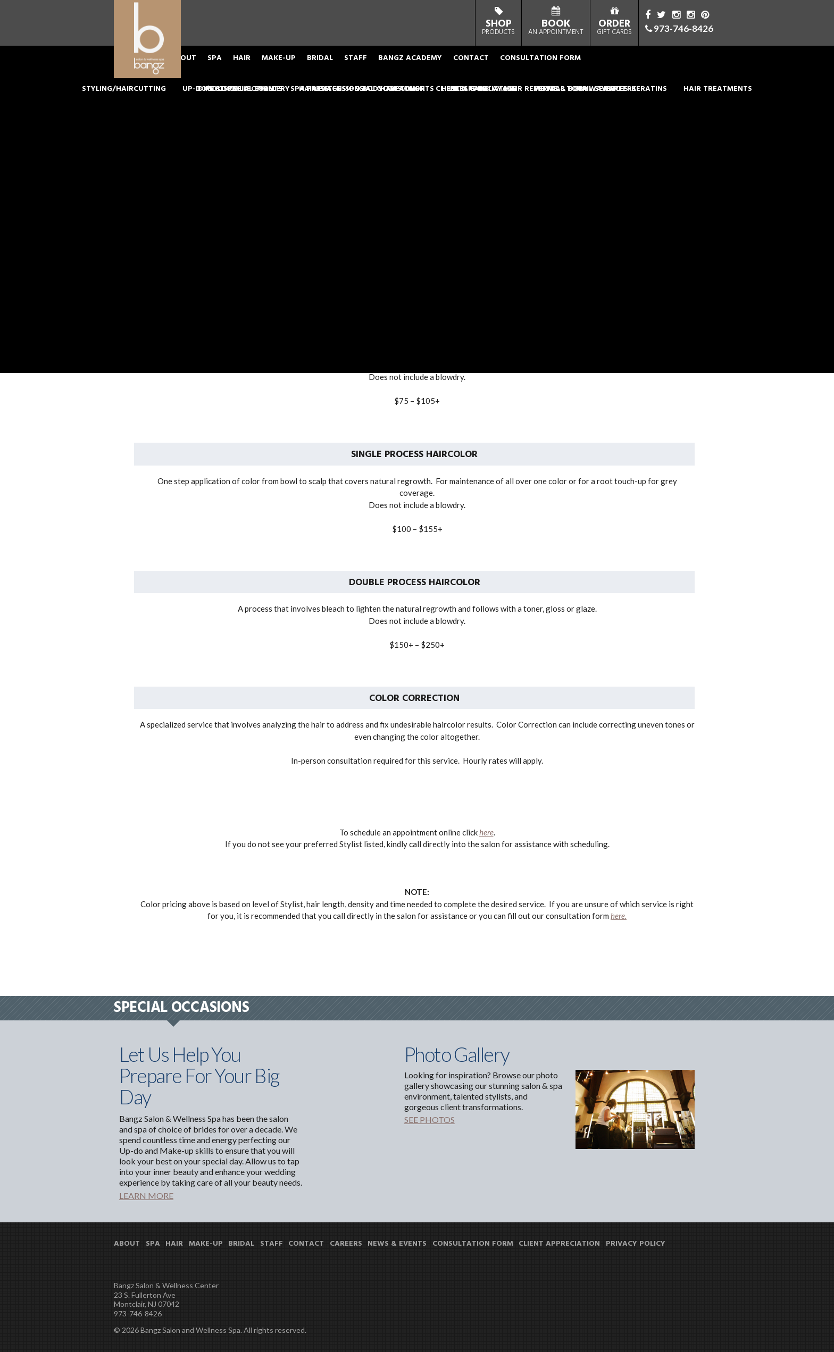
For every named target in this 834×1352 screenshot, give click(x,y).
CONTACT (502, 66)
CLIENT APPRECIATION (559, 1244)
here (486, 832)
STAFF (387, 66)
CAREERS (346, 1244)
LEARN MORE (146, 1195)
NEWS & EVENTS (397, 1244)
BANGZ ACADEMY (441, 66)
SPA (246, 66)
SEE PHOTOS (429, 1119)
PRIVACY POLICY (635, 1244)
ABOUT (215, 66)
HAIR (273, 66)
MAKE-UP (310, 66)
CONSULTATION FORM (571, 66)
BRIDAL (351, 66)
